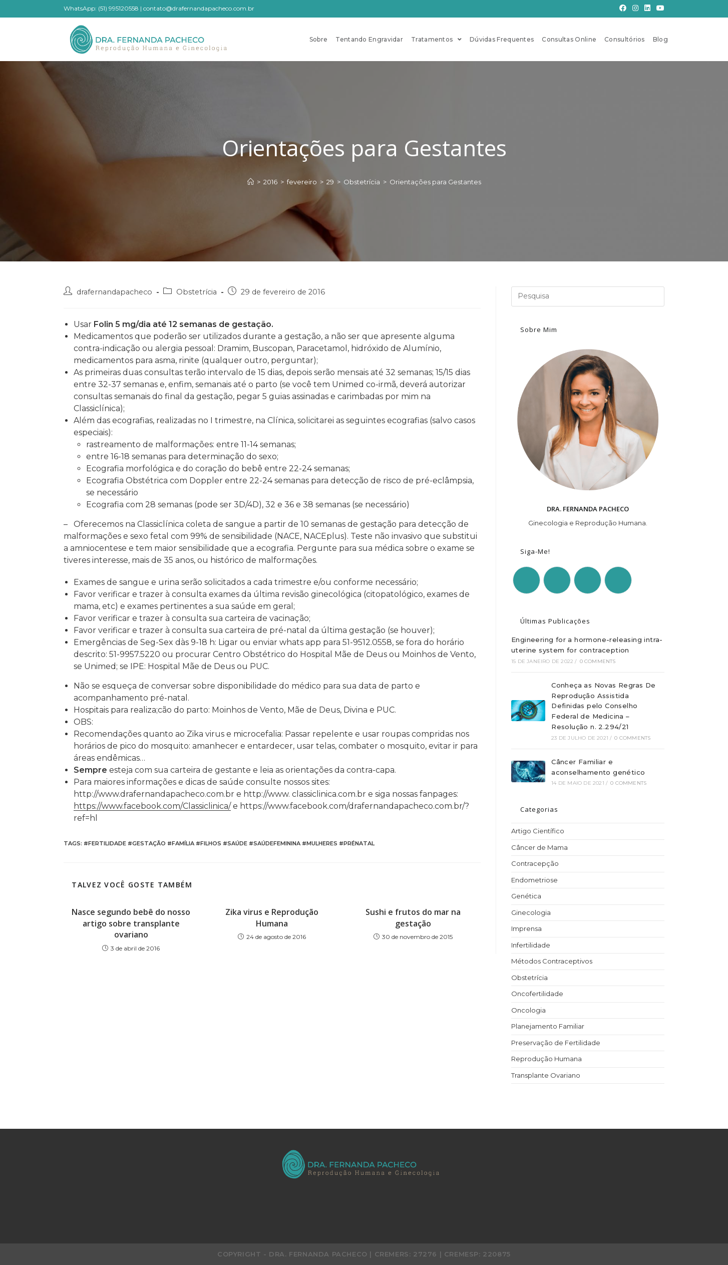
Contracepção (535, 863)
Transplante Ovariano (545, 1075)
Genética (526, 896)
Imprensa (526, 928)
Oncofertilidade (537, 994)
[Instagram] (635, 9)
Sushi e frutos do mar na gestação (413, 917)
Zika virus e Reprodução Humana (271, 917)
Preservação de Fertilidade (555, 1043)
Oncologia (528, 1010)
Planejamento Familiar (547, 1026)
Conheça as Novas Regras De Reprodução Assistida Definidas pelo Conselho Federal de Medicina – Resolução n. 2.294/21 (603, 706)
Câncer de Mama (539, 847)
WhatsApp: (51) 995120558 (101, 8)
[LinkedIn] (647, 9)
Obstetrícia (196, 291)
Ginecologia (531, 912)
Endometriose (534, 880)
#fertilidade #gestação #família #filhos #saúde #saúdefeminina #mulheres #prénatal (229, 843)
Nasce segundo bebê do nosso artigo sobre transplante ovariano (131, 923)
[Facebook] (622, 9)
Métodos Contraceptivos (551, 961)
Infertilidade (530, 945)
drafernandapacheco (114, 291)
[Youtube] (658, 9)
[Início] (250, 182)
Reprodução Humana (546, 1059)
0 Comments (598, 661)
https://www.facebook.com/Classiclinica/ (152, 806)
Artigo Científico (537, 831)
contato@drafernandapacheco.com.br (198, 8)
